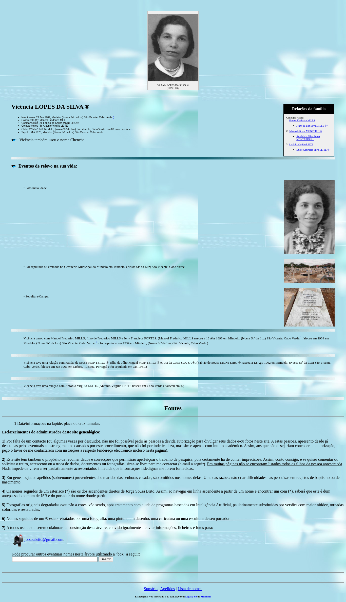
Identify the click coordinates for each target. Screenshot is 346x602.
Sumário (151, 589)
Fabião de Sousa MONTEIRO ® (305, 131)
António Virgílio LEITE (301, 144)
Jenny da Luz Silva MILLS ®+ (312, 125)
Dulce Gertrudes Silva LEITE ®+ (313, 149)
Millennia (206, 596)
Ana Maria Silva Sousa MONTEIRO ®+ (308, 138)
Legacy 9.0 (191, 596)
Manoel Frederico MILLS (302, 120)
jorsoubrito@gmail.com (37, 539)
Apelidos (167, 589)
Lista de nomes (190, 589)
